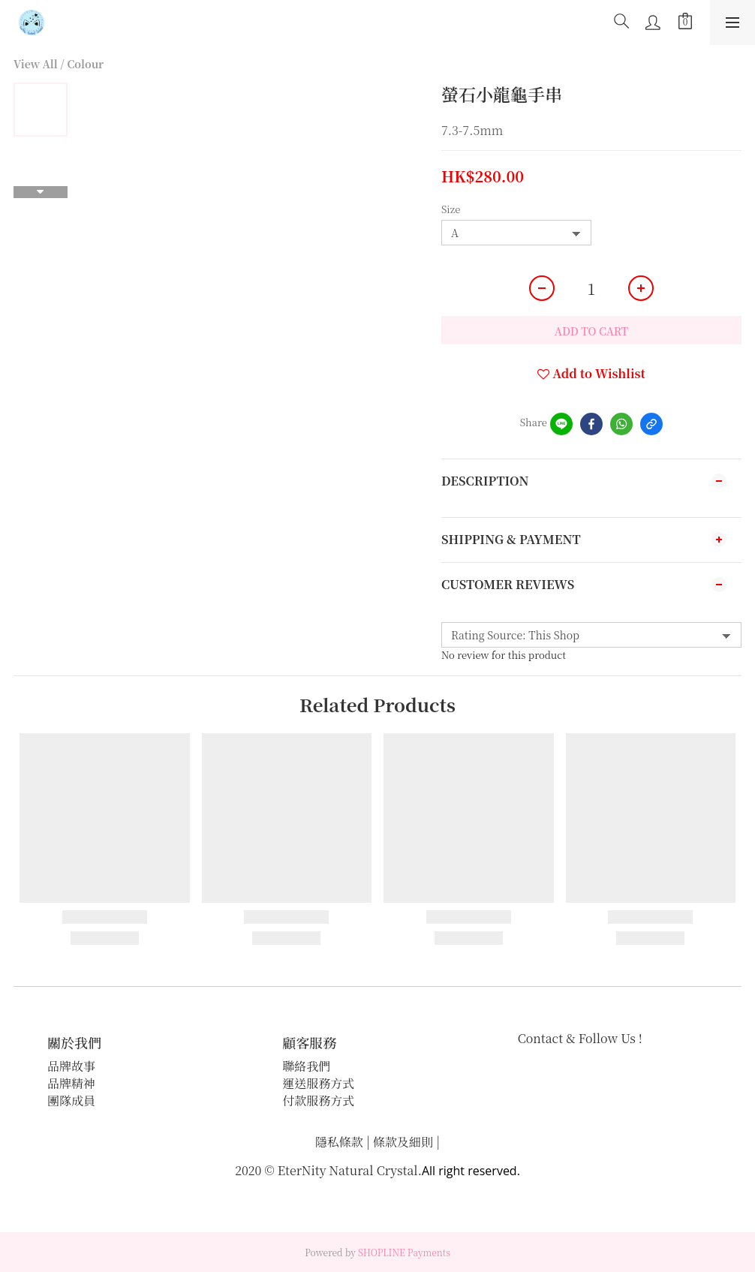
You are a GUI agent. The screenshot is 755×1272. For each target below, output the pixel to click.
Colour (85, 63)
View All (36, 63)
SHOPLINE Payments (404, 1252)
